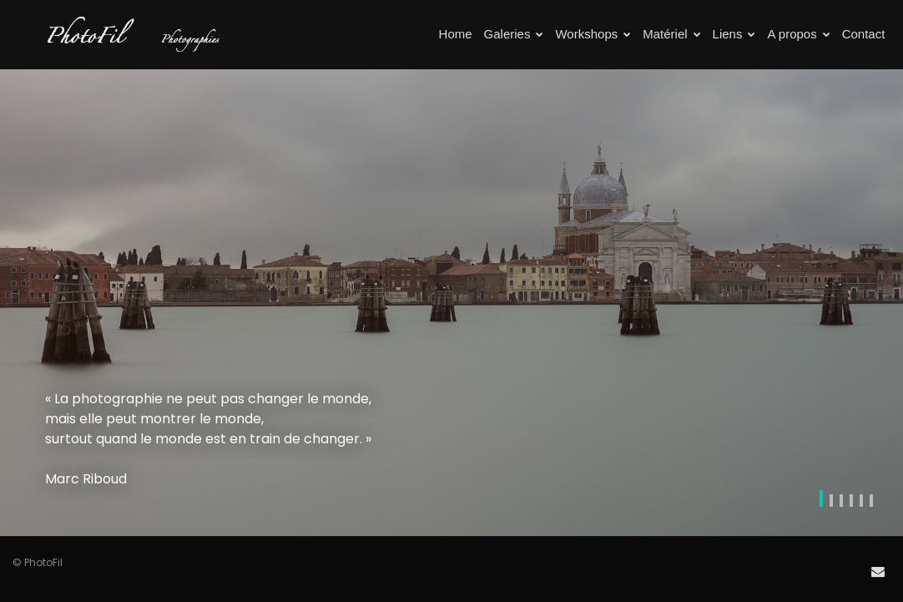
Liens (734, 34)
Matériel (671, 34)
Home (455, 34)
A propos (798, 34)
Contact (863, 34)
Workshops (593, 34)
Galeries (514, 34)
